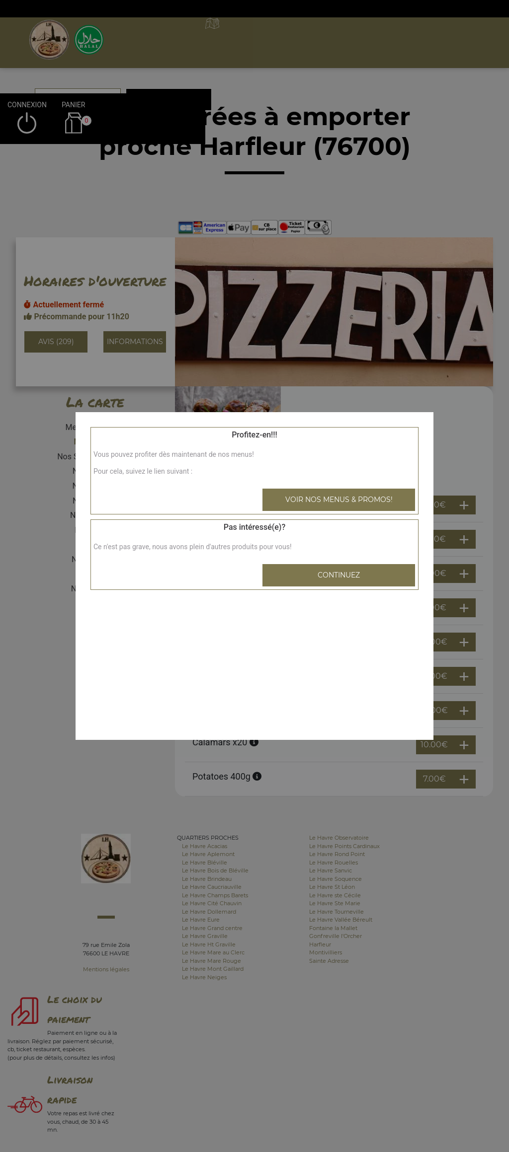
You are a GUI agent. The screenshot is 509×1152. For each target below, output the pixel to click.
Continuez (339, 575)
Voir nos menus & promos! (339, 499)
